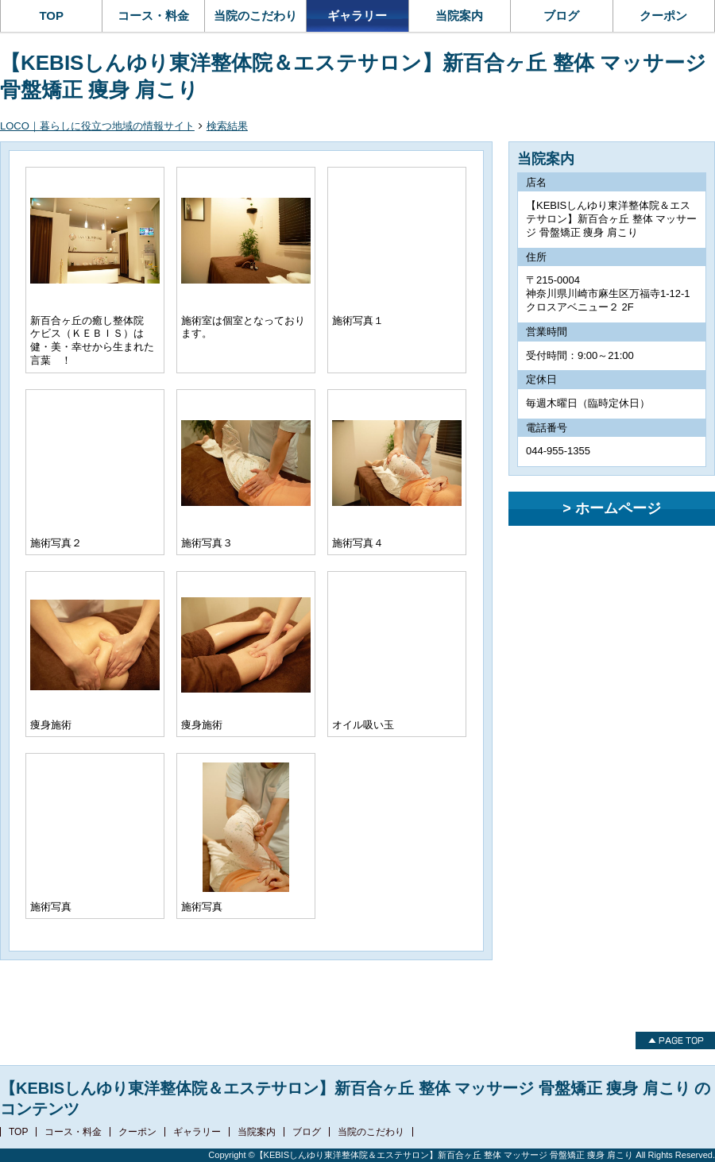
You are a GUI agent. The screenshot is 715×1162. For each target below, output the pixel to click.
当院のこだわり (255, 15)
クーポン (663, 15)
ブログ (561, 15)
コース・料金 (153, 15)
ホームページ (618, 508)
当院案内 (459, 15)
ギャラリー (357, 15)
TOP (51, 15)
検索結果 (227, 126)
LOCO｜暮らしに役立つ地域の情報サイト (97, 126)
